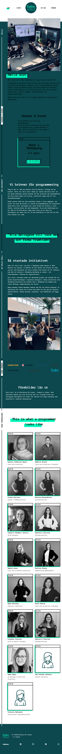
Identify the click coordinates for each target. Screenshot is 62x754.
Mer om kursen (34, 161)
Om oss (43, 8)
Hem (8, 8)
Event (19, 8)
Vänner (53, 8)
